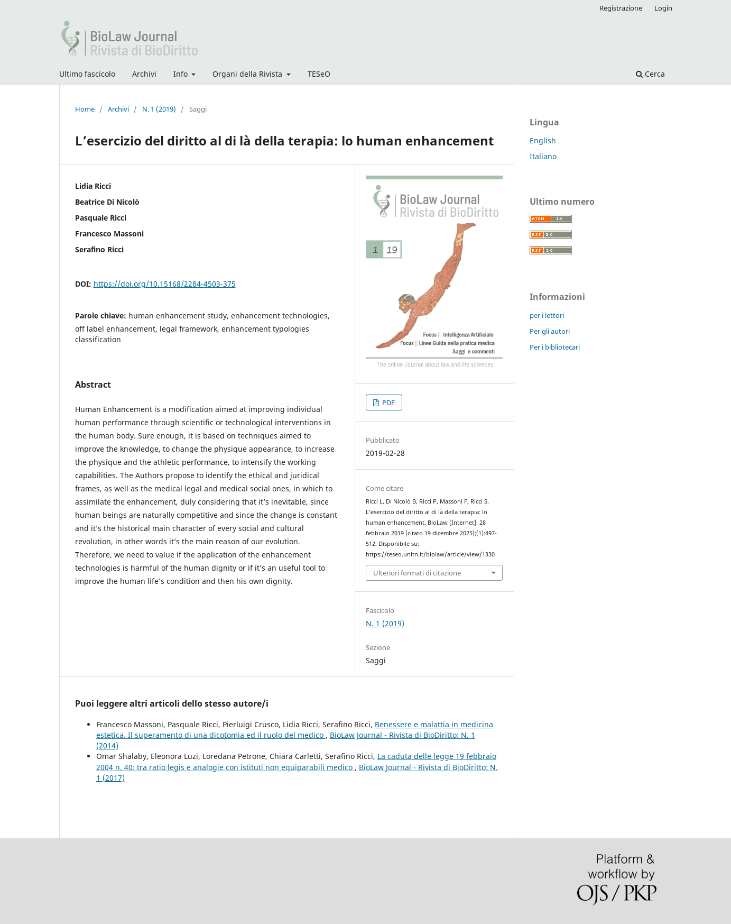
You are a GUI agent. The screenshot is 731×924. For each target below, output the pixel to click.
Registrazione (620, 8)
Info (181, 74)
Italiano (543, 156)
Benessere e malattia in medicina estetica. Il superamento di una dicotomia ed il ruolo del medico (294, 729)
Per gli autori (550, 331)
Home (85, 109)
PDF (388, 402)
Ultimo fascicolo (87, 74)
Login (663, 8)
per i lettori (547, 315)
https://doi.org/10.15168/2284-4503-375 (165, 284)
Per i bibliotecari (555, 347)
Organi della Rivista (248, 74)
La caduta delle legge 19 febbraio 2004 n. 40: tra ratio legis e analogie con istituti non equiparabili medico (296, 761)
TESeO (319, 74)
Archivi (144, 74)
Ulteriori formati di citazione (417, 573)
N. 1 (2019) (159, 109)
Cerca (650, 74)
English (543, 140)
